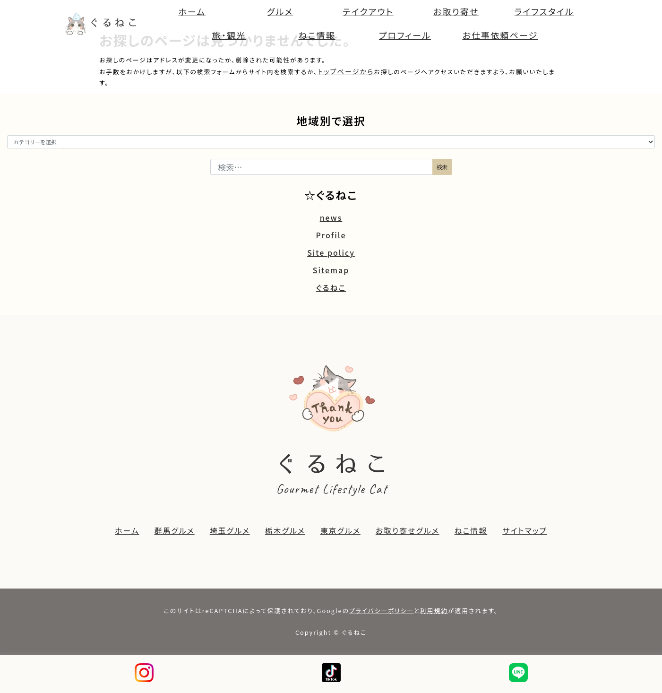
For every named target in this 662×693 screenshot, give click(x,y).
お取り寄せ (456, 11)
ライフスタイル (544, 11)
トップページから (346, 71)
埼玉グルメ (230, 530)
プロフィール (405, 35)
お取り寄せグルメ (407, 530)
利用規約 (434, 610)
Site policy (331, 252)
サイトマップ (524, 530)
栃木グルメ (285, 530)
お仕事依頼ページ (500, 35)
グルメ (280, 11)
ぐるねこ (331, 287)
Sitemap (331, 270)
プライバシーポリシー (381, 610)
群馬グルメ (175, 530)
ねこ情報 (316, 35)
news (331, 217)
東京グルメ (340, 530)
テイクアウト (368, 11)
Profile (331, 235)
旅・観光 (229, 35)
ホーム (192, 11)
